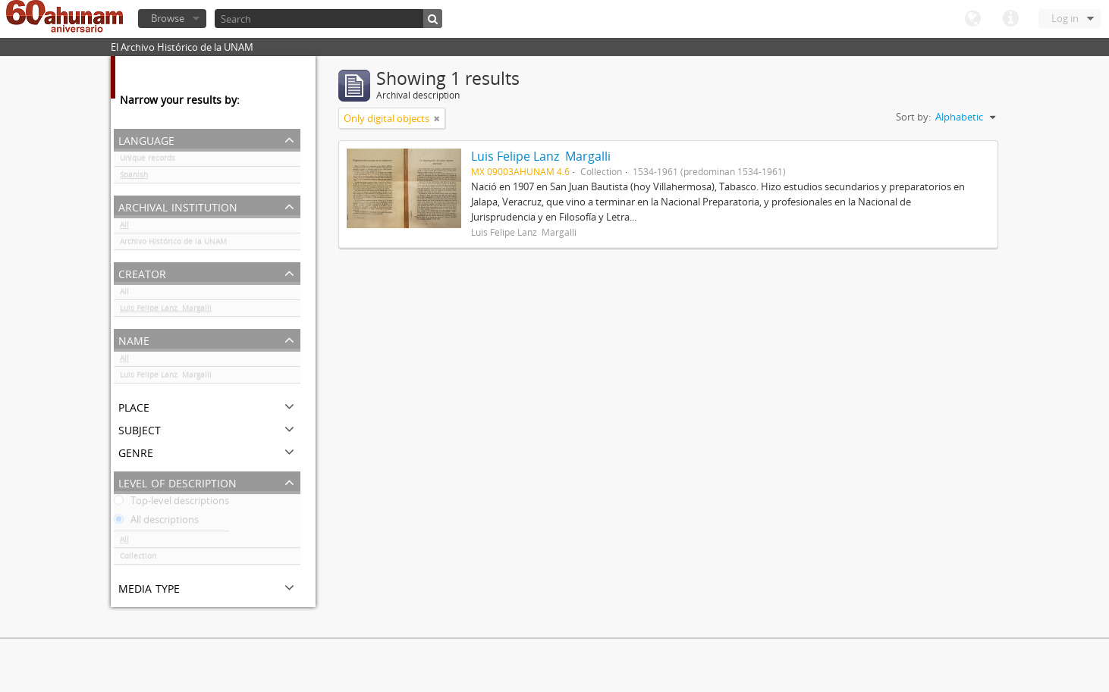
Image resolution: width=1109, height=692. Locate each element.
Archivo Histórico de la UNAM (173, 244)
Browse (167, 18)
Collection (138, 558)
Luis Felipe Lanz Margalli (166, 310)
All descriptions (156, 522)
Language (972, 19)
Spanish (134, 177)
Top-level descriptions (171, 503)
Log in (1065, 18)
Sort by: (913, 117)
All (124, 227)
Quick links (1010, 19)
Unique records (147, 160)
